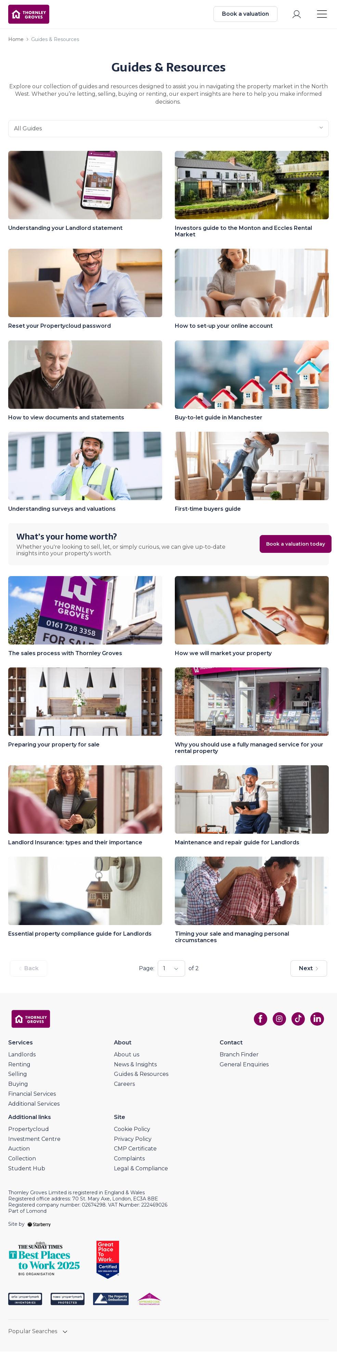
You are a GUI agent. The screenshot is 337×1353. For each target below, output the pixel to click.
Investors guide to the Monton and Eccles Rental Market (243, 232)
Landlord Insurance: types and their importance (75, 844)
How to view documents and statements (66, 419)
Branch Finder (239, 1056)
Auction (19, 1150)
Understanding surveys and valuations (62, 510)
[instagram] (278, 1020)
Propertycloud (28, 1130)
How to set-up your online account (224, 327)
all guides (168, 130)
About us (126, 1056)
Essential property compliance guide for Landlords (80, 935)
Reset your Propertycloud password (59, 327)
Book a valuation (244, 14)
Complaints (129, 1160)
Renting (19, 1066)
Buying (18, 1085)
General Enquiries (244, 1066)
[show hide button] (65, 1334)
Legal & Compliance (141, 1170)
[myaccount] (295, 15)
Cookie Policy (132, 1130)
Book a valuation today (283, 545)
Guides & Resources (141, 1075)
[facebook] (259, 1020)
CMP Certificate (135, 1150)
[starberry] (39, 1225)
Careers (124, 1085)
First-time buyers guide (208, 510)
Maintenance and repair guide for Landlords (237, 844)
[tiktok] (297, 1020)
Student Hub (26, 1170)
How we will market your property (223, 654)
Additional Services (34, 1105)
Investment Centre (34, 1140)
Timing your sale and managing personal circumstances (232, 938)
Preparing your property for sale (54, 746)
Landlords (22, 1056)
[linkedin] (316, 1020)
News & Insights (135, 1066)
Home (16, 40)
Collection (22, 1160)
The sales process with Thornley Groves (65, 654)
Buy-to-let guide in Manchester (218, 419)
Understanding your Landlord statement (65, 229)
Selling (17, 1075)
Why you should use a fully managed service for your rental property (249, 749)
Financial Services (32, 1095)
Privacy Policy (133, 1140)
